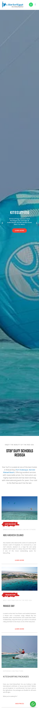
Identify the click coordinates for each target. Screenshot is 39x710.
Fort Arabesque (22, 470)
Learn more (19, 230)
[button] (2, 223)
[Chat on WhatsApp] (31, 5)
